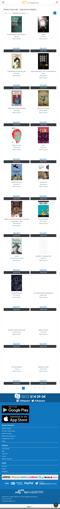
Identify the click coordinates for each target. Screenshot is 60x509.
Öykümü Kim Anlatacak (43, 108)
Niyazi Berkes (43, 184)
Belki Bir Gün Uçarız (16, 182)
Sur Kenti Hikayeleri (17, 367)
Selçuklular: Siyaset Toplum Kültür (16, 330)
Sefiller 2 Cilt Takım (43, 330)
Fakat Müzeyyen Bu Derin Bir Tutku (17, 71)
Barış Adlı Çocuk (16, 145)
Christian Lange (16, 332)
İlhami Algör (16, 73)
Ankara (16, 256)
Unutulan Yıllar (43, 182)
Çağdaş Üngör (43, 295)
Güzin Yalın (43, 36)
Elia (43, 145)
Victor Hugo (43, 332)
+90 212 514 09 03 (7, 499)
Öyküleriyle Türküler (43, 367)
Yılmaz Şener (43, 147)
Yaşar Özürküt (43, 369)
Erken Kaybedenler (43, 219)
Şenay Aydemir (43, 75)
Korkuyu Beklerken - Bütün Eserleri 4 (16, 34)
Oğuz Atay (16, 36)
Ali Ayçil (16, 369)
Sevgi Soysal (17, 147)
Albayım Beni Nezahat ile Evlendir (16, 108)
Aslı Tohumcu (16, 295)
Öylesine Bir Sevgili (17, 293)
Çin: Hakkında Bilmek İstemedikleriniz (43, 293)
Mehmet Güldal (16, 223)
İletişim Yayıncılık (17, 38)
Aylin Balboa (17, 184)
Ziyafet (43, 34)
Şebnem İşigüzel (43, 110)
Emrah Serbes (43, 221)
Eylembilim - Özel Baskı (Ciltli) (43, 256)
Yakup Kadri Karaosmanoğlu (17, 258)
